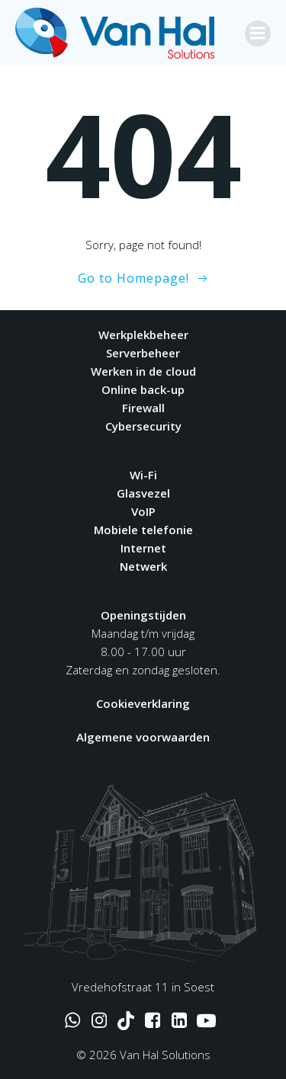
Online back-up (143, 389)
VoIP (143, 511)
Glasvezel (143, 493)
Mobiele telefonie (143, 529)
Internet (143, 548)
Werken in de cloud (143, 371)
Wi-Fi (143, 474)
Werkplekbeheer (143, 334)
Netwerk (143, 566)
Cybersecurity (143, 426)
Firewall (143, 407)
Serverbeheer (143, 352)
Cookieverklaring (143, 703)
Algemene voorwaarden (143, 736)
